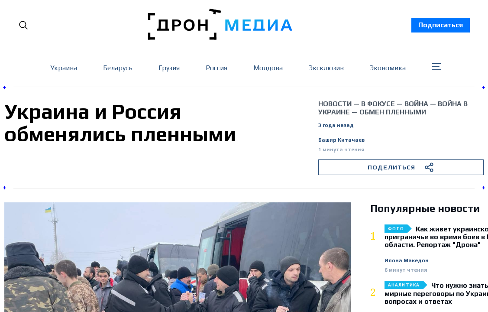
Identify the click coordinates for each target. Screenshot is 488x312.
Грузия (169, 68)
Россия (216, 68)
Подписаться (440, 25)
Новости (335, 104)
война (416, 104)
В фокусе (378, 104)
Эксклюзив (326, 68)
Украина (63, 68)
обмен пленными (392, 112)
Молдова (268, 68)
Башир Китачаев (341, 140)
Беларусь (118, 68)
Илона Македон (407, 260)
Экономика (388, 68)
